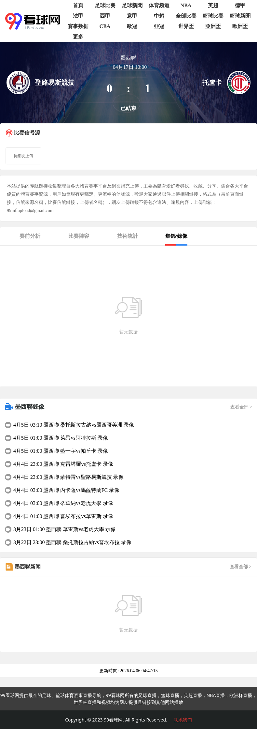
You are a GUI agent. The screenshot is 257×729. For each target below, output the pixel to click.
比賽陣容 (78, 236)
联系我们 (183, 720)
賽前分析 (30, 236)
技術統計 (127, 236)
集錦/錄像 (176, 236)
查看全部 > (241, 406)
